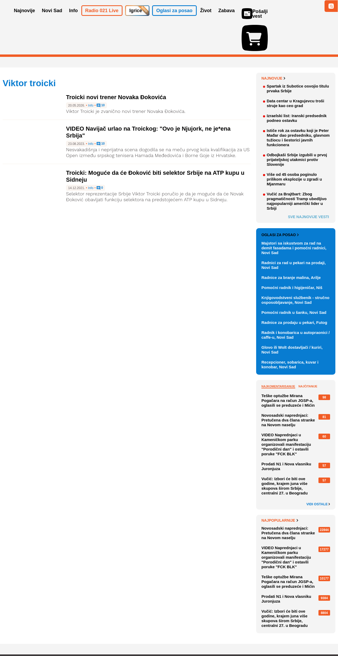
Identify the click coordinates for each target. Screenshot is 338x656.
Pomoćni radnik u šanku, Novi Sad (293, 281)
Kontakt (60, 636)
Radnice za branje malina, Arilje (291, 247)
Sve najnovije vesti (308, 186)
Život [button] (206, 18)
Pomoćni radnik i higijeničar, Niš (291, 257)
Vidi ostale (318, 473)
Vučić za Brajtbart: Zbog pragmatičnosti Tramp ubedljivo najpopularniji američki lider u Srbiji (297, 170)
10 (101, 75)
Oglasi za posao (280, 204)
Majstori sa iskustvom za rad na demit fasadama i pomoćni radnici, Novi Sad (293, 217)
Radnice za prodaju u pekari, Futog (294, 292)
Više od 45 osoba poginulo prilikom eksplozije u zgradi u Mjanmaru (294, 148)
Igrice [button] (135, 18)
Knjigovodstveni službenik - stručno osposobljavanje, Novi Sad (295, 269)
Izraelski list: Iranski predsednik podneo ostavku (297, 87)
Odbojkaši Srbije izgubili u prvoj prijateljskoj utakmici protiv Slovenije (297, 129)
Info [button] (73, 18)
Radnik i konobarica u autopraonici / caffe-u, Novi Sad (295, 304)
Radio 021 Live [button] (102, 18)
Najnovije (273, 47)
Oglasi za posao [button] (174, 18)
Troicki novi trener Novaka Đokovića (116, 66)
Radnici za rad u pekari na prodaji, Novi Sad (293, 234)
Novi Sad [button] (52, 18)
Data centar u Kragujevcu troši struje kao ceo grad (295, 72)
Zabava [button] (226, 18)
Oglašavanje (37, 636)
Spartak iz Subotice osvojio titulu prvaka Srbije (298, 57)
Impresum (81, 636)
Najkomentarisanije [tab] (278, 355)
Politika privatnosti (147, 636)
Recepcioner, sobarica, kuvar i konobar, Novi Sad (289, 333)
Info (90, 74)
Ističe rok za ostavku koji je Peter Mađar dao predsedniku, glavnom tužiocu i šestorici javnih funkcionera (298, 107)
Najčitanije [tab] (307, 355)
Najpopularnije (279, 490)
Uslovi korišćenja (110, 636)
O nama (13, 636)
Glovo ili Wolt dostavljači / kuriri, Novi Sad (291, 319)
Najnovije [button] (24, 18)
